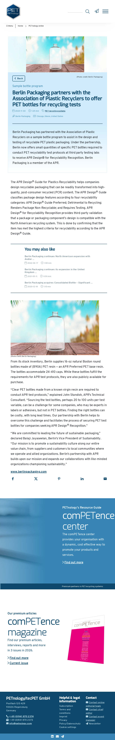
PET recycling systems (55, 111)
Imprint (63, 717)
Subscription (66, 706)
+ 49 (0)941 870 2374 (20, 716)
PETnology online (36, 26)
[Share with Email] (105, 479)
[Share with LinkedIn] (82, 479)
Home (20, 26)
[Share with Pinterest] (59, 479)
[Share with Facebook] (13, 479)
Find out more (72, 562)
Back (18, 78)
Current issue (18, 663)
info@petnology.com (19, 723)
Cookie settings (67, 727)
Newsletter (93, 724)
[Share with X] (36, 479)
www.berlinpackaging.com (29, 471)
